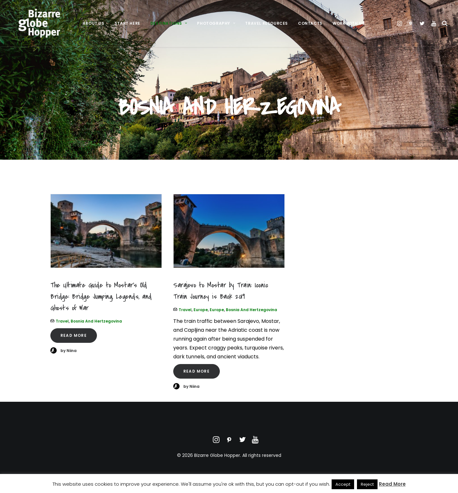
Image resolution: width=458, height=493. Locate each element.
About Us (94, 27)
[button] (389, 27)
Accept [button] (342, 484)
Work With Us (349, 27)
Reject (367, 484)
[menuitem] (93, 27)
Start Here (127, 27)
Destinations (168, 27)
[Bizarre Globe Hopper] (37, 28)
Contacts (310, 27)
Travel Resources (266, 27)
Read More (73, 335)
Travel (62, 321)
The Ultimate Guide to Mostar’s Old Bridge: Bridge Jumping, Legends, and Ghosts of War (101, 296)
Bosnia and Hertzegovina (96, 321)
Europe (201, 309)
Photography (216, 27)
